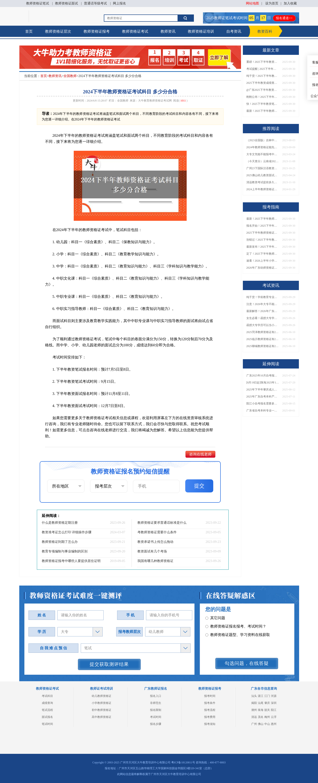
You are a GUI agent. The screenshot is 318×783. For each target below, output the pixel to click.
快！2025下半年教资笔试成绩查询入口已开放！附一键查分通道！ (262, 103)
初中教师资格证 (101, 710)
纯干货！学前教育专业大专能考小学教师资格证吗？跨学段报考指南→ (262, 297)
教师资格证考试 (135, 31)
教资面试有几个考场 (152, 551)
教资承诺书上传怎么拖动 (155, 542)
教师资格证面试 (66, 3)
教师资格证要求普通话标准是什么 (161, 522)
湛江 (260, 696)
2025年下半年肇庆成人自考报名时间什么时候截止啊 (262, 389)
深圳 (273, 703)
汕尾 (260, 703)
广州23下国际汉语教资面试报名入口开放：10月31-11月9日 (262, 168)
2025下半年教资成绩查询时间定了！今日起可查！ (262, 82)
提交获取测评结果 (109, 664)
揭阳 (254, 703)
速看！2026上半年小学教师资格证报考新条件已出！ (262, 260)
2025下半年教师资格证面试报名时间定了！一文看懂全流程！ (262, 232)
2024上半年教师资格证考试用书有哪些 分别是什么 (262, 189)
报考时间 (209, 696)
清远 (254, 717)
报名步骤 (155, 724)
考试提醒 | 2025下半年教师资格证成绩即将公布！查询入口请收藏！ (262, 68)
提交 (199, 486)
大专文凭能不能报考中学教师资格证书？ (262, 154)
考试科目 (47, 696)
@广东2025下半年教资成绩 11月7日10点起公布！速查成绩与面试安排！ (262, 89)
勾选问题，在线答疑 (247, 663)
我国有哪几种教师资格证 (155, 561)
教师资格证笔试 (37, 3)
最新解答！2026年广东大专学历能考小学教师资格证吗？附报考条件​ (262, 311)
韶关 (267, 710)
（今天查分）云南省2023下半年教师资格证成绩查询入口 (262, 161)
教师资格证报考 (97, 31)
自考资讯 (233, 31)
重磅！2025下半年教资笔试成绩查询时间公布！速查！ (262, 61)
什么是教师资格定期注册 (60, 522)
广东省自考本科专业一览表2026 (262, 410)
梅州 (267, 717)
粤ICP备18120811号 (183, 762)
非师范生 (155, 703)
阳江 (273, 710)
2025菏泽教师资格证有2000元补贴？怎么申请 (262, 332)
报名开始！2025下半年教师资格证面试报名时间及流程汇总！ (262, 225)
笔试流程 (47, 710)
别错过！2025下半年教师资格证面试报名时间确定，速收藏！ (262, 239)
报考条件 (209, 703)
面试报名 (47, 717)
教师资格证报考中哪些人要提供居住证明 (71, 561)
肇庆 (267, 703)
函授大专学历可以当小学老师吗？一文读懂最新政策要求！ (262, 325)
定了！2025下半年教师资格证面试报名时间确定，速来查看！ (262, 253)
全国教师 (70, 76)
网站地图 (252, 3)
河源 (273, 696)
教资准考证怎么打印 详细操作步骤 (67, 532)
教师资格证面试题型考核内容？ (233, 623)
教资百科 (264, 31)
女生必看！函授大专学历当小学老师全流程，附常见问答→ (262, 318)
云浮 (273, 717)
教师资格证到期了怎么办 (60, 542)
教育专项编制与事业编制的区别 (64, 551)
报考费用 (209, 717)
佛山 (260, 724)
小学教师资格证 (101, 703)
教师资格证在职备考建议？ (230, 648)
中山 (267, 724)
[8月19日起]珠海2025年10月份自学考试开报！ (262, 382)
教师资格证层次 (58, 31)
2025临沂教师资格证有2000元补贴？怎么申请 (262, 339)
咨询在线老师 (200, 454)
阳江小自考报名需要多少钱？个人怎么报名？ (262, 403)
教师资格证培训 (201, 31)
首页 (29, 31)
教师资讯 (168, 31)
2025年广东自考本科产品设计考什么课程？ (262, 396)
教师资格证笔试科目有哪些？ (232, 615)
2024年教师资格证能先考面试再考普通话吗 (262, 147)
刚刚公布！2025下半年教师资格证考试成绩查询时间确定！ (262, 96)
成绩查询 (47, 703)
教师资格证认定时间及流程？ (232, 640)
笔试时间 (47, 724)
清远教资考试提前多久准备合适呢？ (262, 182)
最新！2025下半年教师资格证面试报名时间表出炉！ (262, 110)
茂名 (260, 717)
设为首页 (271, 3)
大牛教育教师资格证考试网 (155, 100)
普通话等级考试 (95, 3)
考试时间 (155, 717)
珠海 (260, 710)
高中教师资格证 (101, 717)
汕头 (254, 696)
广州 (254, 724)
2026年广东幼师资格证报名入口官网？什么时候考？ (262, 267)
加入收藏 (290, 3)
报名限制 (155, 710)
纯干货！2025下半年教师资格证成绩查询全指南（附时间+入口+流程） (262, 75)
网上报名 (119, 3)
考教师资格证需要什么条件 (157, 532)
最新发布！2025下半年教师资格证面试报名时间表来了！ (262, 246)
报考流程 (209, 710)
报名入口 (155, 696)
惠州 (273, 724)
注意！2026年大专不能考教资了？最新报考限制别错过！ (262, 304)
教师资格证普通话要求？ (228, 631)
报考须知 (209, 724)
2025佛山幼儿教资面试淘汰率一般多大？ (262, 175)
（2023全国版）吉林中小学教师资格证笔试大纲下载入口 (262, 140)
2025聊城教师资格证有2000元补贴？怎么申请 (262, 346)
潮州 (254, 710)
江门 (267, 696)
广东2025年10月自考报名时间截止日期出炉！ (262, 375)
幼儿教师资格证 (101, 696)
